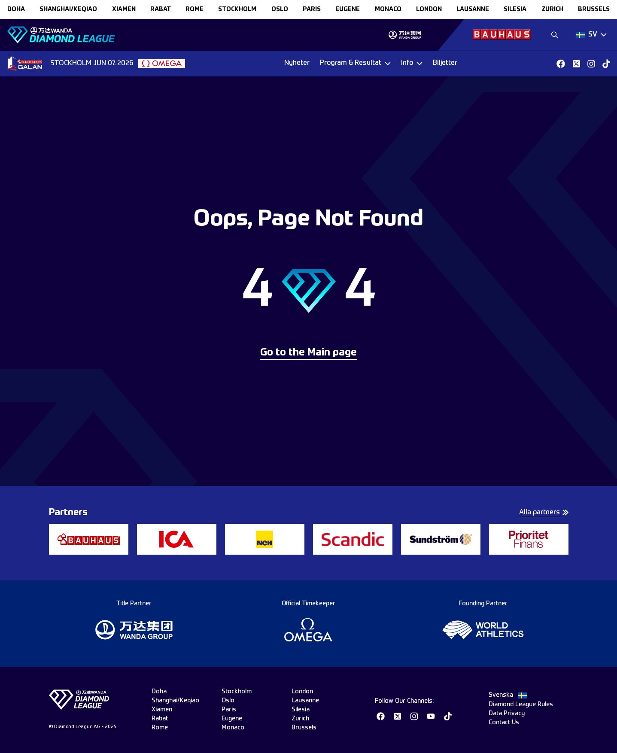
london (429, 9)
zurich (552, 9)
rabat (160, 9)
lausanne (472, 9)
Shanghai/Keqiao (68, 9)
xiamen (124, 9)
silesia (515, 9)
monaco (388, 9)
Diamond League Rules (521, 704)
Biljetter (445, 63)
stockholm (237, 9)
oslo (279, 9)
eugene (347, 9)
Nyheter (297, 63)
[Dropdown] (591, 35)
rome (194, 9)
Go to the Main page (308, 353)
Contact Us (504, 723)
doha (16, 9)
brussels (594, 9)
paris (312, 9)
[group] (404, 35)
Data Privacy (507, 713)
